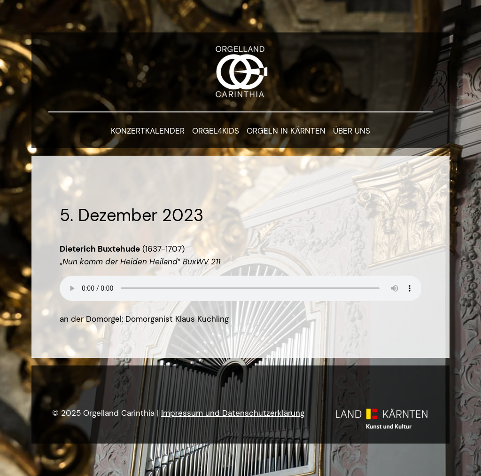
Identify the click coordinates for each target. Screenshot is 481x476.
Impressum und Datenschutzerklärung (232, 413)
